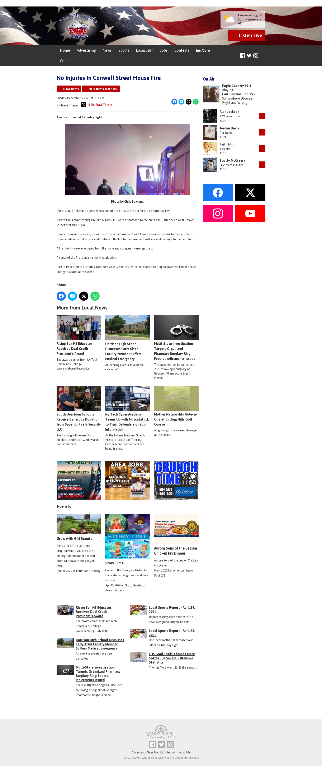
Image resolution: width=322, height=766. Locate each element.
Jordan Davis (229, 128)
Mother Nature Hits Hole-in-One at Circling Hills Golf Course (176, 406)
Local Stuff (144, 50)
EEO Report (167, 752)
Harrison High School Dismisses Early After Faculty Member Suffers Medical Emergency (127, 338)
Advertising (86, 50)
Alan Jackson (229, 112)
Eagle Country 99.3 (236, 86)
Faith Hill (226, 144)
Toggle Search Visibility (262, 55)
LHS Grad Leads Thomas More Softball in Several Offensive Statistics (172, 658)
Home (65, 50)
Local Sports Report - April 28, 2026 (172, 633)
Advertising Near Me (145, 752)
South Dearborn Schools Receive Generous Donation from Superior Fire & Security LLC (79, 408)
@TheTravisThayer (96, 104)
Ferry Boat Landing (88, 571)
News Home (71, 88)
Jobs (164, 50)
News (107, 50)
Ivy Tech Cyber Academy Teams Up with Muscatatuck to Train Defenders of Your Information (127, 408)
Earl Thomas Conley (237, 94)
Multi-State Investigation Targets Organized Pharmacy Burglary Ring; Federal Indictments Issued (176, 338)
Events (64, 506)
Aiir (173, 757)
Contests (181, 50)
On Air (201, 50)
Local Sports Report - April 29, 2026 (172, 610)
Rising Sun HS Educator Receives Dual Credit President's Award (79, 335)
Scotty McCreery (232, 160)
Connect (67, 61)
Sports (123, 50)
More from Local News (103, 88)
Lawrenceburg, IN (250, 15)
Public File (184, 752)
